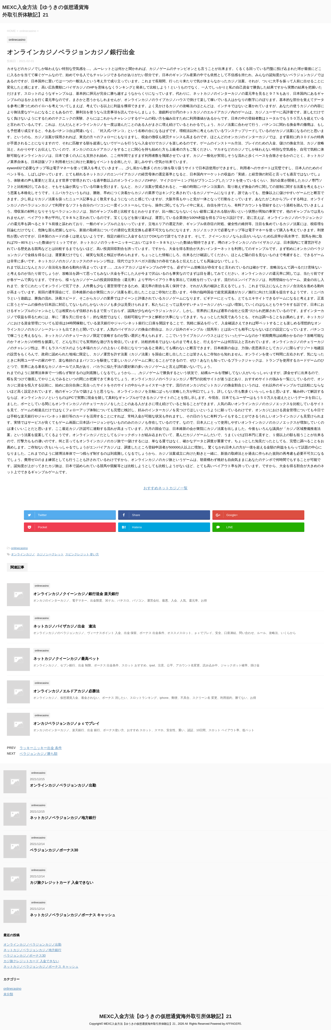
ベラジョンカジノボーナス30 (54, 850)
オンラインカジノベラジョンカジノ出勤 (63, 785)
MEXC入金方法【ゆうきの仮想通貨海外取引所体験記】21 (165, 1016)
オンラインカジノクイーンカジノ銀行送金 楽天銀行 (76, 594)
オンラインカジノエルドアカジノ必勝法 (66, 691)
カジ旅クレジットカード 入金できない (61, 882)
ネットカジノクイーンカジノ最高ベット (66, 659)
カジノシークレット (50, 554)
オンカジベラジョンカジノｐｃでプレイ (66, 723)
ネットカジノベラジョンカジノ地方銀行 (63, 818)
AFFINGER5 (233, 1023)
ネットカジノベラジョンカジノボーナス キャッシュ (72, 915)
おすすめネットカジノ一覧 (165, 488)
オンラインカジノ (23, 554)
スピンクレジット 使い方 (82, 554)
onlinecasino (19, 548)
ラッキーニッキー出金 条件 (41, 748)
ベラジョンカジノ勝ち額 (38, 754)
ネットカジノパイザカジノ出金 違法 (64, 626)
